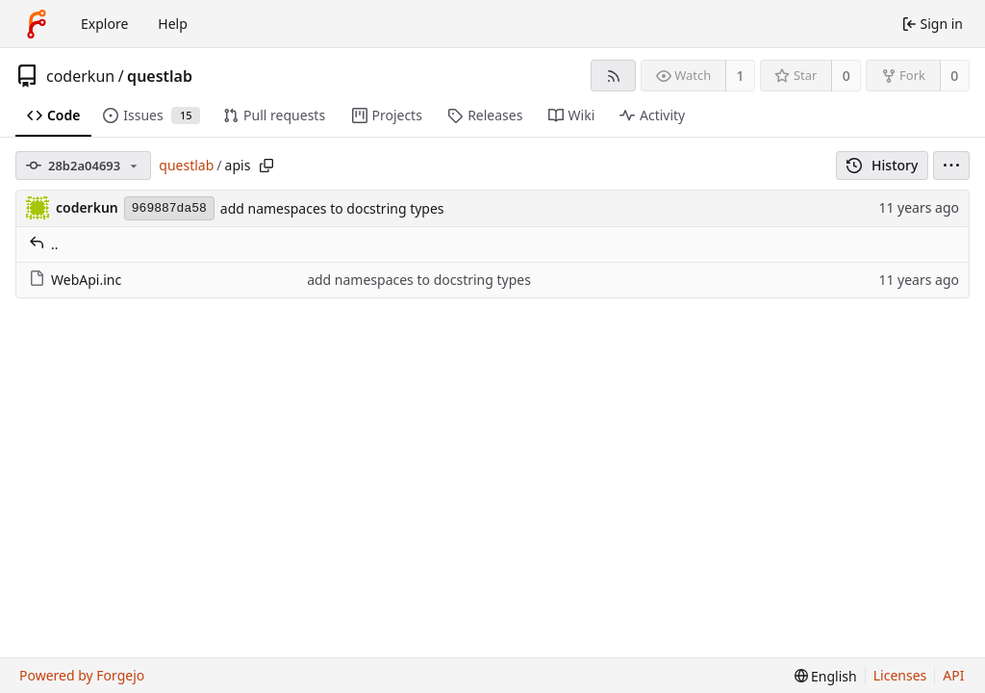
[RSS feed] (613, 75)
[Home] (36, 24)
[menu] (951, 165)
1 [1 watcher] (741, 75)
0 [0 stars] (846, 75)
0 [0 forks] (954, 75)
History (882, 165)
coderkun (80, 76)
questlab (159, 76)
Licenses (900, 675)
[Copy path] (266, 165)
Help (173, 23)
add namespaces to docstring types (332, 208)
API (953, 675)
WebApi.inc (75, 279)
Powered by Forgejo (81, 675)
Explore (104, 23)
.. (44, 244)
